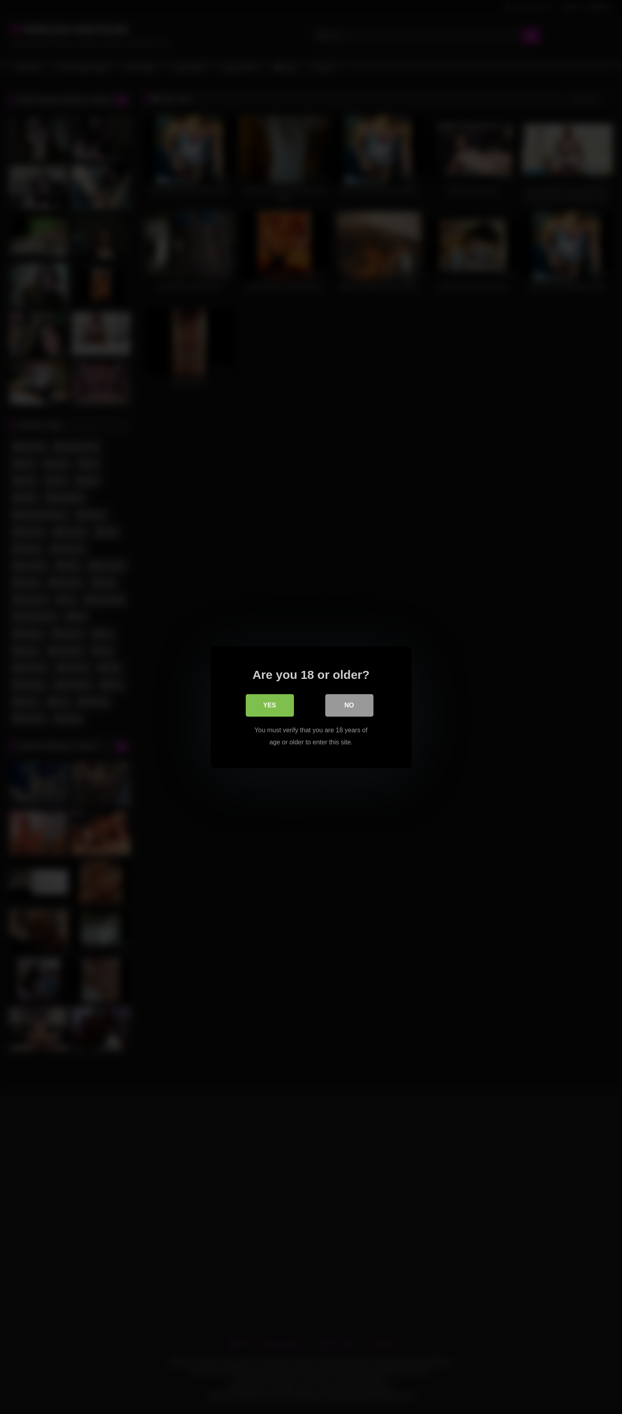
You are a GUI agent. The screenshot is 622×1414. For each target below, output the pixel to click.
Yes (269, 704)
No (349, 704)
